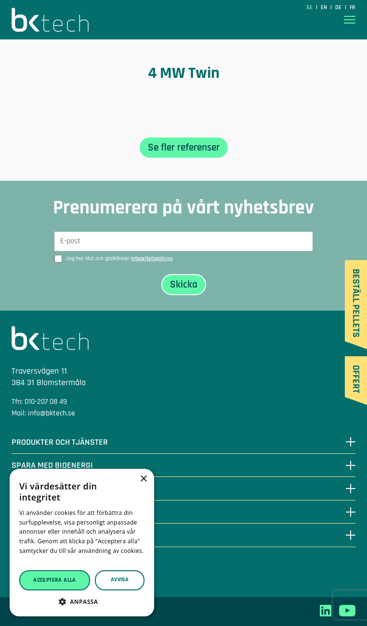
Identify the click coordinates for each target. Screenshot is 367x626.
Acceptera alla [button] (54, 580)
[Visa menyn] (349, 20)
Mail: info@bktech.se (43, 413)
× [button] (143, 479)
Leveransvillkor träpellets (51, 564)
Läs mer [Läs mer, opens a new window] (30, 560)
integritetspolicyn (151, 258)
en (324, 7)
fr (352, 7)
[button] (81, 602)
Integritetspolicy (37, 576)
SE (310, 7)
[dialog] (82, 542)
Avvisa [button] (120, 579)
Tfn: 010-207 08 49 (39, 402)
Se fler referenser (184, 147)
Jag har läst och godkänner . (119, 258)
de (339, 7)
